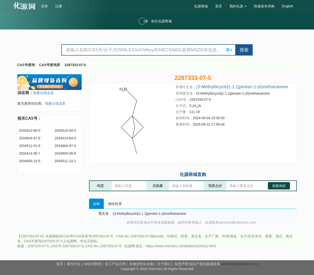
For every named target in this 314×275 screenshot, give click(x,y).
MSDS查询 (92, 264)
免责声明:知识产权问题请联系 (197, 264)
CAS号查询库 (49, 65)
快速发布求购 (264, 6)
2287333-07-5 (75, 65)
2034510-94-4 (65, 130)
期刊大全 (73, 264)
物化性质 (115, 204)
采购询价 (279, 186)
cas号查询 (25, 6)
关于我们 (164, 264)
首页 (218, 6)
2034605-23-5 (29, 161)
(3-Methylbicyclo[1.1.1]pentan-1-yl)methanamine (242, 86)
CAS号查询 (26, 65)
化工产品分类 (115, 264)
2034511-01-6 (29, 146)
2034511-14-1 (65, 161)
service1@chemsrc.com (239, 264)
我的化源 (238, 6)
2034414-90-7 (29, 153)
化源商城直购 (193, 174)
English (287, 6)
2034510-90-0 (29, 130)
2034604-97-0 (65, 146)
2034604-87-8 (29, 138)
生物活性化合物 (141, 264)
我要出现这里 (43, 93)
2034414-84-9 (65, 138)
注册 (58, 6)
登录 (44, 6)
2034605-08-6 (65, 153)
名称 (96, 204)
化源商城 (201, 6)
